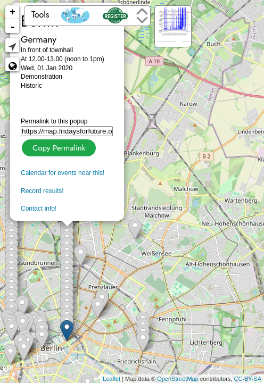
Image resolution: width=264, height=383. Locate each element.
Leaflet (111, 379)
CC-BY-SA (247, 379)
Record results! (42, 191)
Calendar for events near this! (62, 173)
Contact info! (38, 208)
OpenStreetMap (178, 379)
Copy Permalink (58, 146)
